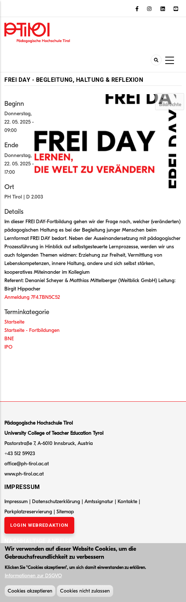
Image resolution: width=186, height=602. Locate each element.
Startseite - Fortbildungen (32, 330)
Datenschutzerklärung (56, 501)
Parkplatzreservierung (29, 512)
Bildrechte (170, 104)
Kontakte (128, 501)
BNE (9, 339)
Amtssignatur (99, 501)
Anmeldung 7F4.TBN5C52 (32, 297)
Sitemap (65, 512)
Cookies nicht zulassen (85, 592)
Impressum (16, 501)
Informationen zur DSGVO (33, 577)
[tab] (169, 101)
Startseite (14, 322)
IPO (8, 347)
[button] (107, 141)
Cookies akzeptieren (30, 592)
